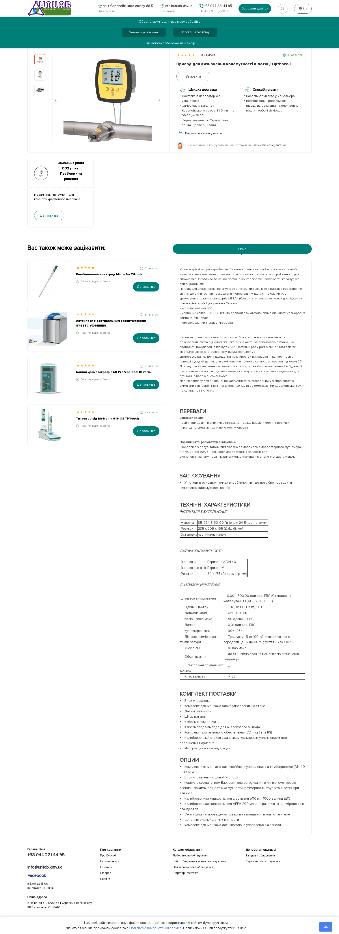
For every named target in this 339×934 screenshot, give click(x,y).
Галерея (105, 873)
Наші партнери (109, 861)
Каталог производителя (200, 133)
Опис (242, 249)
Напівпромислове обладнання (193, 867)
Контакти (106, 867)
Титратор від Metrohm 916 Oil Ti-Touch (107, 418)
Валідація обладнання (260, 855)
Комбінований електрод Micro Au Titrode (109, 274)
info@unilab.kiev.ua (44, 867)
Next (159, 100)
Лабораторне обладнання (190, 855)
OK (326, 927)
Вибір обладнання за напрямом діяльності (200, 861)
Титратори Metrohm (185, 873)
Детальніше (146, 286)
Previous (56, 100)
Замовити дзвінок (255, 8)
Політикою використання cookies (155, 928)
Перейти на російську (195, 32)
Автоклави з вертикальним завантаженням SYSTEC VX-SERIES (111, 323)
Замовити (193, 76)
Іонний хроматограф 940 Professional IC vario (113, 372)
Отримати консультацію (269, 145)
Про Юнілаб (108, 855)
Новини (105, 879)
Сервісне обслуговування (263, 861)
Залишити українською (144, 32)
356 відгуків (208, 55)
